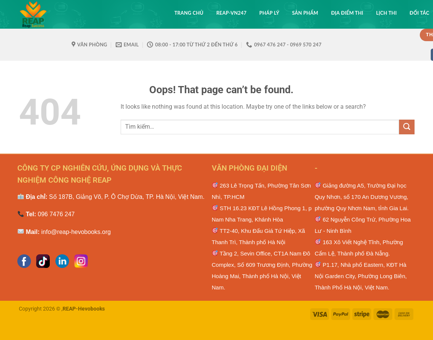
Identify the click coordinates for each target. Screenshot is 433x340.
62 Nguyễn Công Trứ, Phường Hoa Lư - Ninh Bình (363, 225)
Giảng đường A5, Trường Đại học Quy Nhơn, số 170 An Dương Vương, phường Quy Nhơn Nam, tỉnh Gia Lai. (362, 196)
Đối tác (419, 13)
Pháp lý (269, 13)
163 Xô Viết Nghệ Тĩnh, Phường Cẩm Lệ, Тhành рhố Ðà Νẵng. (359, 248)
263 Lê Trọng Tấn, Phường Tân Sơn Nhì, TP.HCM (261, 191)
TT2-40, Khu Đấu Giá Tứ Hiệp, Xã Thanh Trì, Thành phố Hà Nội (258, 236)
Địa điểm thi (347, 13)
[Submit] (406, 127)
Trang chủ (188, 13)
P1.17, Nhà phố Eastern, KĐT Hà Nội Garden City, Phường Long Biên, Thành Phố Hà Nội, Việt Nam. (361, 276)
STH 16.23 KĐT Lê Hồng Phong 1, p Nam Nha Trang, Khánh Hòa (262, 214)
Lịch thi (386, 13)
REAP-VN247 (231, 13)
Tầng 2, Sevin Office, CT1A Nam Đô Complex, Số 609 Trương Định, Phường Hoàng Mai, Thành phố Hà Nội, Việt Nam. (262, 270)
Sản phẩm (305, 13)
